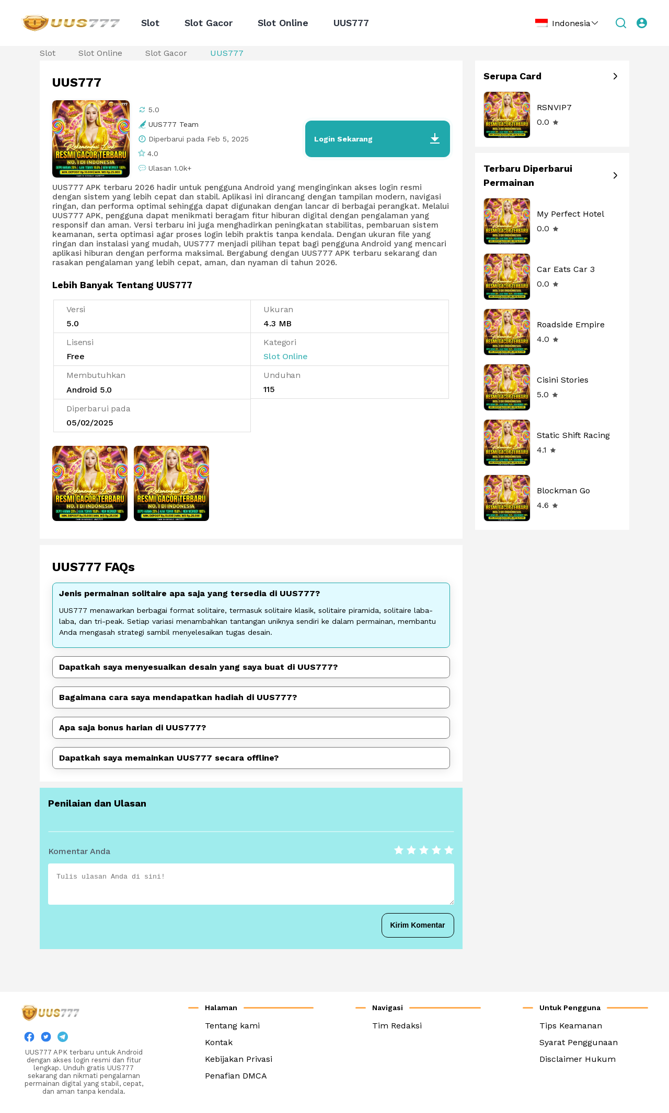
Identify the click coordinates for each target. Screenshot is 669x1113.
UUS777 (351, 22)
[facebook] (29, 1039)
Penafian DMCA (236, 1076)
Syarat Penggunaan (578, 1042)
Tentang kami (232, 1026)
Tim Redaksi (397, 1026)
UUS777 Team (173, 124)
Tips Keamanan (570, 1026)
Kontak (219, 1042)
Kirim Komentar (417, 925)
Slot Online (283, 22)
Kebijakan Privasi (238, 1059)
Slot (150, 22)
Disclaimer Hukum (577, 1059)
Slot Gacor (208, 22)
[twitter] (46, 1039)
